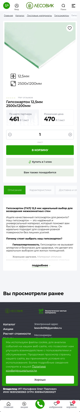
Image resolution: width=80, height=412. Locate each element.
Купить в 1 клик (40, 162)
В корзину (40, 150)
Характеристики (40, 190)
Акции (8, 329)
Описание (15, 190)
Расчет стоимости (17, 333)
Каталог (9, 324)
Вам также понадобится (40, 172)
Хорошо (40, 379)
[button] (6, 5)
